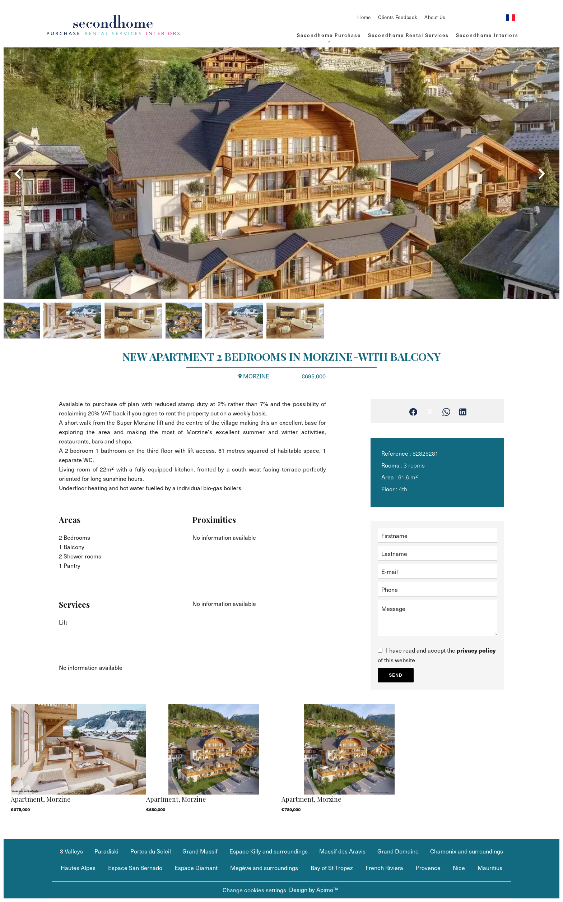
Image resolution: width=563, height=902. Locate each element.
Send (395, 675)
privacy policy (476, 650)
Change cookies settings (254, 889)
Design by (313, 889)
